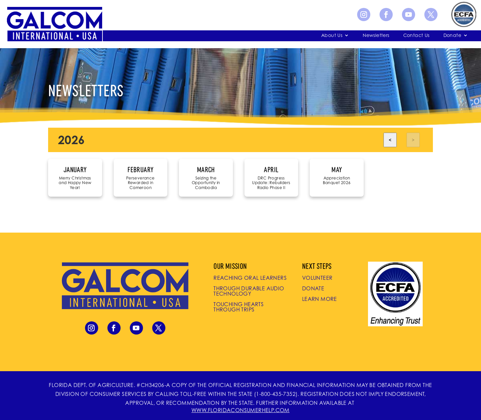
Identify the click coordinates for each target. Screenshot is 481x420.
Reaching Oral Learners (250, 277)
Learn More (319, 299)
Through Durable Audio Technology (248, 291)
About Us (331, 35)
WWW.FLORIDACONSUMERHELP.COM (240, 410)
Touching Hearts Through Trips (238, 307)
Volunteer (317, 277)
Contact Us (416, 35)
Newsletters (376, 35)
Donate (452, 35)
